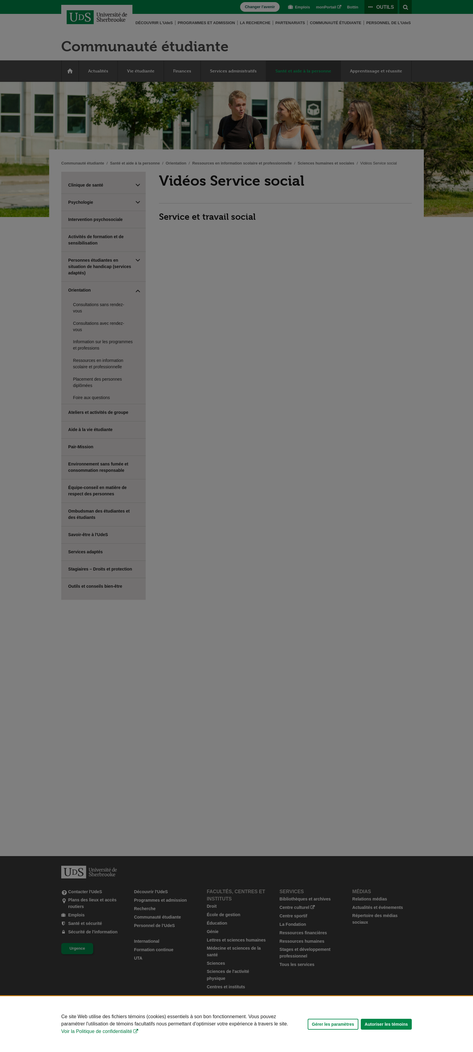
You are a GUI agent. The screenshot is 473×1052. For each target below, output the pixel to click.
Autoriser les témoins (386, 1024)
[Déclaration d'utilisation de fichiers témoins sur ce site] (236, 1024)
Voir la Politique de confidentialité (96, 1031)
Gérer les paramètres (333, 1024)
